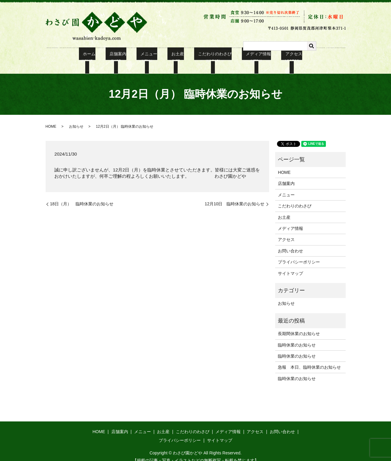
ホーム (99, 57)
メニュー (151, 57)
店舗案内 (124, 57)
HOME (51, 119)
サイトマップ (290, 265)
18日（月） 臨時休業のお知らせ (82, 196)
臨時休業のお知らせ (297, 337)
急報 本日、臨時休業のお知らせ (309, 359)
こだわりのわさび (209, 57)
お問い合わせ (290, 243)
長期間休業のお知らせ (299, 326)
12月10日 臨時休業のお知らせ (234, 196)
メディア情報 (248, 57)
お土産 (176, 57)
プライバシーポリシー (299, 254)
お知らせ (76, 119)
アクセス (279, 57)
